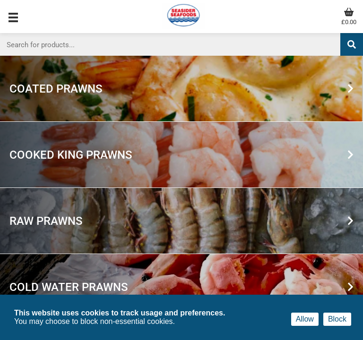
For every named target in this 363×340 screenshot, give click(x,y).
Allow (305, 319)
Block (337, 319)
